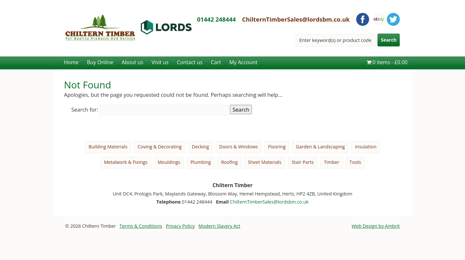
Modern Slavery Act (220, 226)
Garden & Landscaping (320, 147)
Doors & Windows (238, 147)
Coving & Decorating (160, 147)
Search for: (84, 109)
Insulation (365, 147)
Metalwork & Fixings (126, 162)
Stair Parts (303, 162)
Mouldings (169, 162)
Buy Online (100, 62)
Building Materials (107, 147)
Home (71, 62)
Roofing (229, 162)
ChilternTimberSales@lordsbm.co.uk (296, 19)
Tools (355, 162)
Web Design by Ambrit (376, 226)
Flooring (277, 147)
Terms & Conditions (140, 226)
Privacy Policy (180, 226)
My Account (243, 62)
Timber (331, 162)
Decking (200, 147)
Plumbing (201, 162)
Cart (216, 62)
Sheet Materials (264, 162)
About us (132, 62)
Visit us (160, 62)
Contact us (189, 62)
